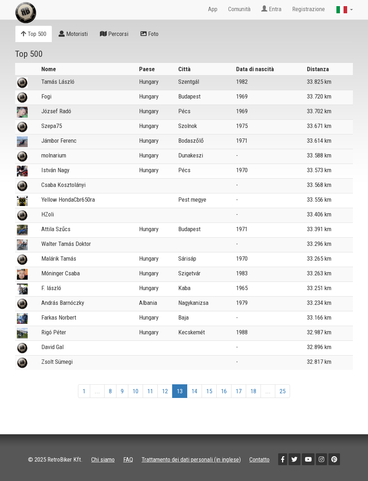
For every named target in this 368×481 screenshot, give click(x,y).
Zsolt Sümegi (57, 361)
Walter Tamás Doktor (66, 243)
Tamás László (57, 81)
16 (224, 391)
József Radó (56, 111)
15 (209, 391)
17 (239, 391)
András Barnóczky (62, 302)
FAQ (128, 459)
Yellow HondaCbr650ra (68, 199)
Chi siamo (103, 459)
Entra (271, 9)
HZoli (47, 214)
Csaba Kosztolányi (63, 184)
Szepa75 (51, 125)
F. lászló (51, 288)
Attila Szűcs (55, 229)
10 (135, 391)
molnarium (53, 155)
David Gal (52, 347)
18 (253, 391)
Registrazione (308, 9)
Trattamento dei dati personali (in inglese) (191, 459)
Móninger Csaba (60, 273)
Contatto (259, 459)
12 (165, 391)
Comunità (239, 9)
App (212, 9)
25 (282, 391)
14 (194, 391)
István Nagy (55, 170)
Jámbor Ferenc (59, 140)
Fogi (46, 96)
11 (150, 391)
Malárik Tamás (58, 258)
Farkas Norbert (58, 317)
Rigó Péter (53, 332)
